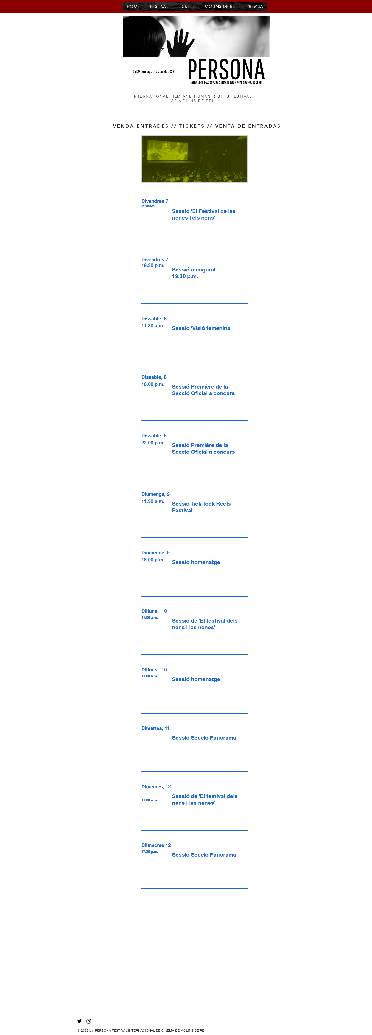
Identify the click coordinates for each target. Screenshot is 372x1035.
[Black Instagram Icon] (89, 1021)
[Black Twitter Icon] (79, 1021)
